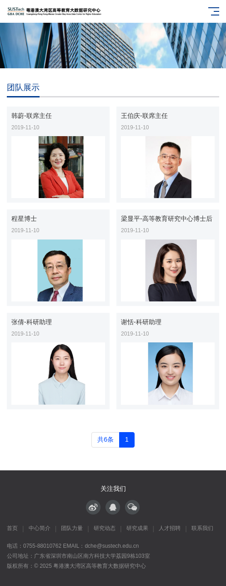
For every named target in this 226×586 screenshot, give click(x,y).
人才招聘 (170, 528)
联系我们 (202, 528)
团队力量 (72, 528)
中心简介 (39, 528)
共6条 (105, 439)
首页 (12, 528)
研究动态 (105, 528)
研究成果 (137, 528)
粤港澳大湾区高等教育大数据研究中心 (99, 566)
